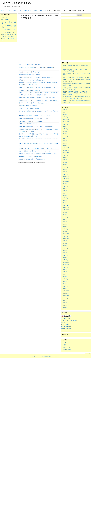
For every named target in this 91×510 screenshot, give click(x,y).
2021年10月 (66, 238)
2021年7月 (66, 245)
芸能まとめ (64, 322)
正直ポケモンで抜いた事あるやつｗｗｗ (29, 108)
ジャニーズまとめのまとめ (69, 320)
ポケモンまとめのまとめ (17, 3)
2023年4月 (66, 195)
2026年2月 (66, 114)
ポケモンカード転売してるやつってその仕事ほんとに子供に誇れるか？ (37, 97)
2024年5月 (66, 164)
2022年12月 (66, 205)
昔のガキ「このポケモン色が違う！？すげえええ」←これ (33, 103)
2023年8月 (66, 186)
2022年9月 (66, 212)
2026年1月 (66, 117)
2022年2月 (66, 229)
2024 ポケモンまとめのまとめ (44, 356)
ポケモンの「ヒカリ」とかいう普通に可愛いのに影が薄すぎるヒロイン (37, 87)
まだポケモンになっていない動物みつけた (29, 72)
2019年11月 (66, 293)
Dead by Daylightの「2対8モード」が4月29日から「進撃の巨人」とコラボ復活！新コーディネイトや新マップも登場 (76, 93)
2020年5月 (66, 279)
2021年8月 (66, 243)
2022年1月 (66, 231)
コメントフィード (67, 347)
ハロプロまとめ (66, 324)
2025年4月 (66, 138)
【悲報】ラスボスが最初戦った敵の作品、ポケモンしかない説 (34, 115)
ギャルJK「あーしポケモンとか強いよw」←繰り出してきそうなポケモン (37, 148)
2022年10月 (66, 210)
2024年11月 (66, 150)
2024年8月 (66, 157)
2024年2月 (66, 171)
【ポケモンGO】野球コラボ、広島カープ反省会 (76, 77)
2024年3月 (66, 169)
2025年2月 (66, 143)
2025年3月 (66, 140)
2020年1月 (66, 288)
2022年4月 (66, 224)
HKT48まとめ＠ (66, 328)
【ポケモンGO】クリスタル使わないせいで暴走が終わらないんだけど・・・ (76, 80)
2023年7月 (66, 188)
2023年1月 (66, 202)
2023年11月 (66, 179)
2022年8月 (66, 214)
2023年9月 (66, 183)
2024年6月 (66, 162)
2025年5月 (66, 136)
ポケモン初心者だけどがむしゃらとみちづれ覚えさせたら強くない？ (36, 126)
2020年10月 (66, 267)
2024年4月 (66, 167)
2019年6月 (66, 305)
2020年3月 (66, 283)
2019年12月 (66, 291)
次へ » (42, 162)
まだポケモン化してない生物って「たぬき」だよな (32, 159)
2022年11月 (66, 207)
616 (39, 162)
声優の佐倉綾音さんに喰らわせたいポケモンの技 (31, 121)
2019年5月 (66, 307)
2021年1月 (66, 260)
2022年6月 (66, 219)
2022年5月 (66, 221)
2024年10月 (66, 152)
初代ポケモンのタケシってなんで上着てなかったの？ (32, 80)
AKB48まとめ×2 (66, 318)
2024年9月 (66, 155)
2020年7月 (66, 274)
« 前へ (20, 162)
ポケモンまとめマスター (8, 32)
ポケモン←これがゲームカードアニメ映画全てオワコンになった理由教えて (38, 100)
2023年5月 (66, 193)
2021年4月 (66, 252)
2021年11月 (66, 236)
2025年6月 (66, 133)
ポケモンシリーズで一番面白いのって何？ (29, 90)
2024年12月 (66, 148)
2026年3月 (66, 112)
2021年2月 (66, 257)
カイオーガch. (6, 19)
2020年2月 (66, 286)
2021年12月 (66, 233)
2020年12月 (66, 262)
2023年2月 (66, 200)
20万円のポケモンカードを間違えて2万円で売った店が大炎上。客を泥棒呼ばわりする (76, 97)
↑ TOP (88, 353)
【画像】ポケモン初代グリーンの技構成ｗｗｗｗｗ (32, 156)
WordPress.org (67, 349)
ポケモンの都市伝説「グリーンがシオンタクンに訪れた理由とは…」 (36, 77)
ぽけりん (4, 17)
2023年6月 (66, 191)
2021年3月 (66, 255)
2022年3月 (66, 226)
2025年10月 (66, 124)
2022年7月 (66, 217)
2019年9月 (66, 298)
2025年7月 (66, 131)
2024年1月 (66, 174)
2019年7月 (66, 302)
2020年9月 (66, 269)
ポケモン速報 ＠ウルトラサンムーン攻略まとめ (9, 35)
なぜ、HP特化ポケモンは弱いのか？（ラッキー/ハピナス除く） (35, 151)
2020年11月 (66, 264)
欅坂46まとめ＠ (66, 326)
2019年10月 (66, 295)
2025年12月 (66, 119)
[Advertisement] (38, 41)
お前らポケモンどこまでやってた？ (28, 123)
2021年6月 (66, 248)
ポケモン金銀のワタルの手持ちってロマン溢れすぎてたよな (34, 118)
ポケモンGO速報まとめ (8, 29)
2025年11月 (66, 121)
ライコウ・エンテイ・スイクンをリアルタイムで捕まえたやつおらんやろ (37, 153)
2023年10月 (66, 181)
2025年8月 (66, 129)
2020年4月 (66, 281)
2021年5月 (66, 250)
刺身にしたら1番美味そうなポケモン (28, 105)
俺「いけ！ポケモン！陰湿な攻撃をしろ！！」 (30, 64)
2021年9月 (66, 241)
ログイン (65, 342)
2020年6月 (66, 276)
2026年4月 (66, 110)
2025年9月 (66, 126)
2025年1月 (66, 145)
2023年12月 (66, 176)
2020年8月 (66, 272)
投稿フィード (66, 345)
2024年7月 (66, 160)
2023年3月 (66, 198)
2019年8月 (66, 300)
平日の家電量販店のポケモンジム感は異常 (29, 74)
